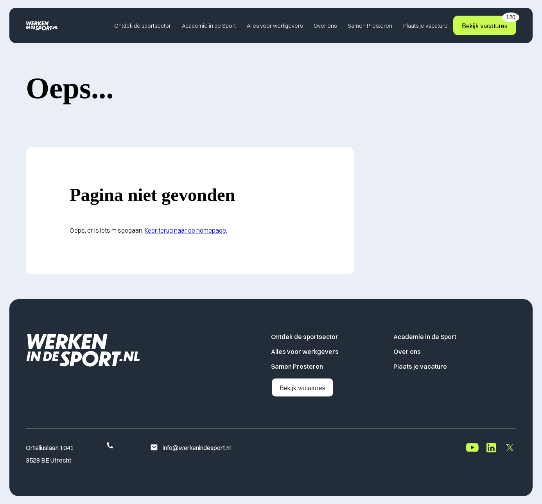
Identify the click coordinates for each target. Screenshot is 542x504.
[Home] (42, 25)
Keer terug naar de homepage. (186, 230)
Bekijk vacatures (489, 22)
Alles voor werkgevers (275, 25)
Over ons (325, 25)
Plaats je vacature (425, 25)
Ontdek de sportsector (142, 25)
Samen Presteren (370, 25)
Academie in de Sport (209, 25)
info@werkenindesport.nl (190, 448)
